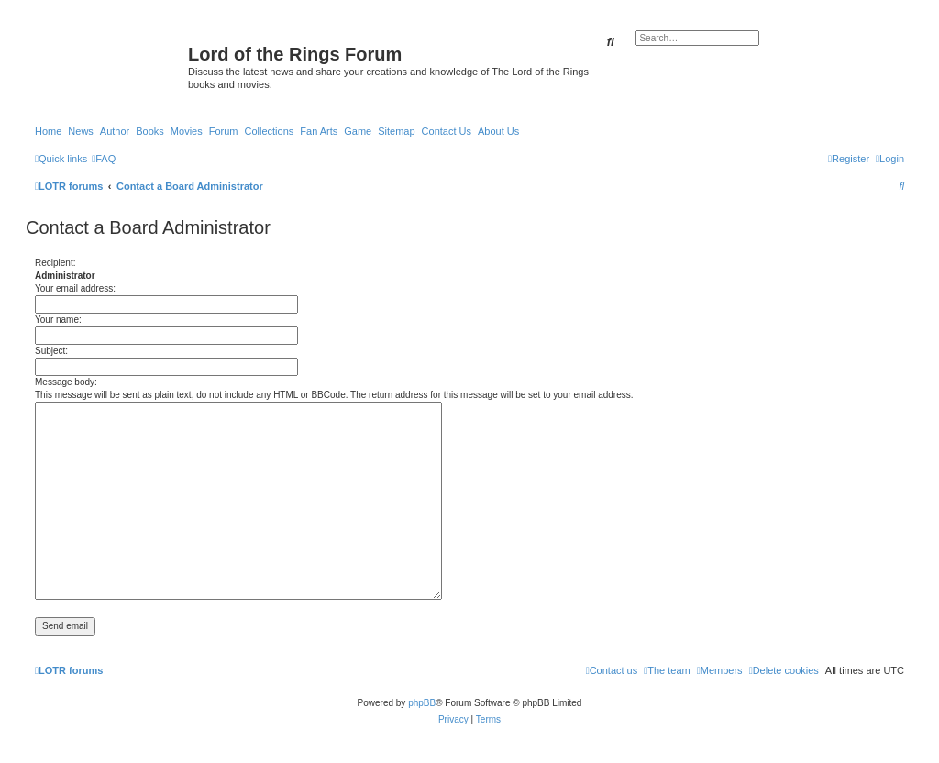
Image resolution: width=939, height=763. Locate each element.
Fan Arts (318, 131)
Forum (223, 131)
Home (48, 131)
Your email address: (75, 288)
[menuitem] (104, 159)
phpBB (422, 703)
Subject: (51, 351)
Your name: (58, 320)
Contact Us (446, 131)
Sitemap (396, 131)
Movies (187, 131)
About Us (498, 131)
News (81, 131)
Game (357, 131)
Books (150, 131)
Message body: (66, 382)
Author (114, 131)
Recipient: (55, 263)
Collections (268, 131)
